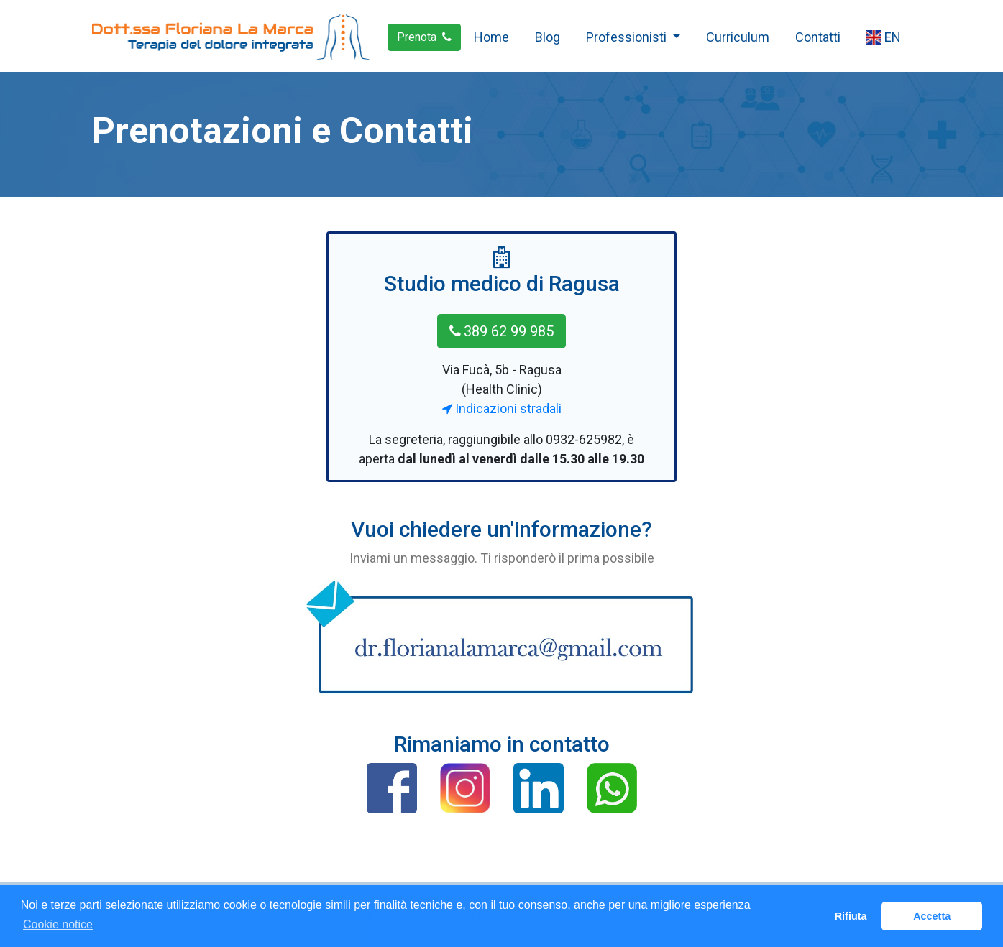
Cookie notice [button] (58, 924)
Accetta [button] (932, 916)
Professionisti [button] (627, 37)
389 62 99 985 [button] (501, 331)
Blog (547, 37)
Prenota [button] (424, 37)
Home (491, 37)
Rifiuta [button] (851, 916)
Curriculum (737, 37)
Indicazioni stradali (502, 408)
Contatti (818, 37)
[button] (392, 788)
